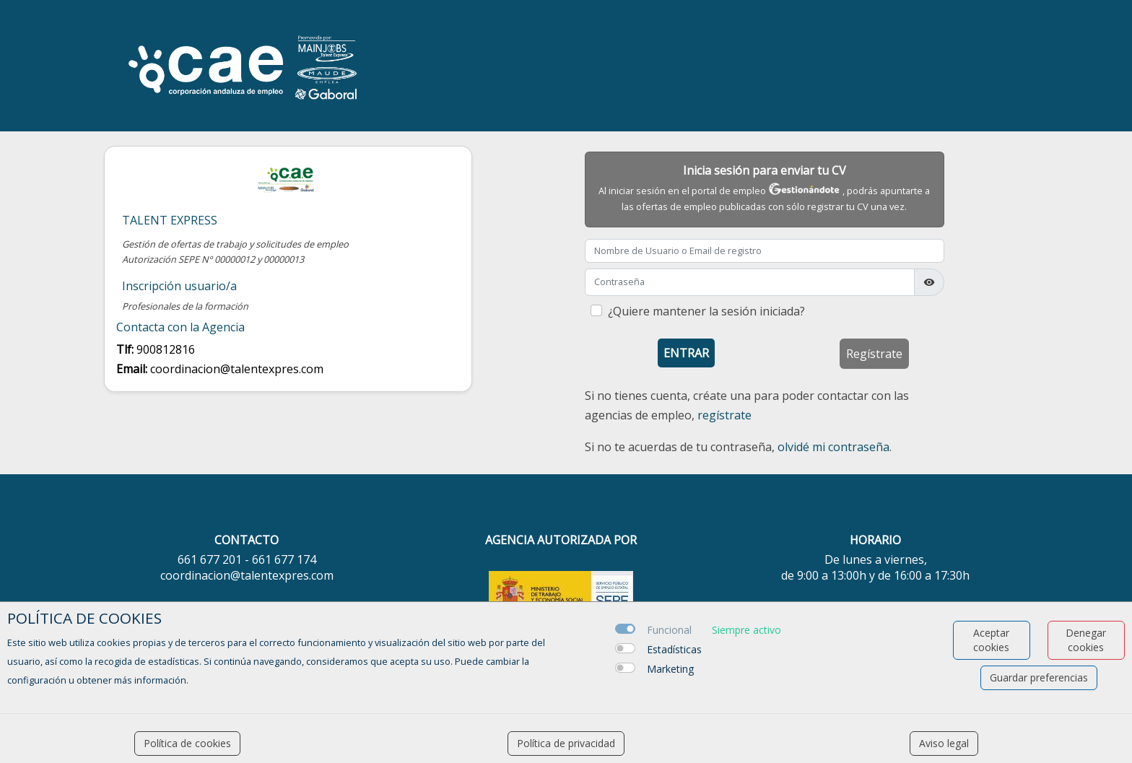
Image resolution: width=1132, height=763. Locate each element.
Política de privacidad (566, 743)
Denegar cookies (1086, 640)
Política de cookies (187, 743)
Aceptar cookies (991, 640)
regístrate (724, 415)
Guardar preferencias (1039, 677)
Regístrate (874, 354)
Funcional (669, 630)
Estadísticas (674, 649)
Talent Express (169, 220)
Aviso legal (944, 743)
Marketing (670, 669)
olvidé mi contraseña (833, 447)
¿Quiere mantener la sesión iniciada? (706, 311)
